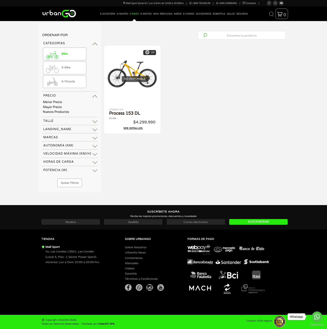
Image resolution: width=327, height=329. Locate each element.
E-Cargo (188, 14)
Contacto (249, 3)
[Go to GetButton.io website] (317, 324)
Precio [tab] (49, 95)
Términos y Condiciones (141, 279)
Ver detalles (133, 128)
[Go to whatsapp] (317, 316)
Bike (56, 54)
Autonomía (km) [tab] (58, 145)
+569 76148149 (200, 3)
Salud (231, 14)
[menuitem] (108, 17)
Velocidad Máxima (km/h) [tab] (67, 153)
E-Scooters (107, 14)
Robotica (219, 14)
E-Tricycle (60, 81)
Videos (129, 268)
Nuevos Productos (56, 112)
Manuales (131, 263)
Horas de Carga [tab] (58, 162)
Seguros (242, 14)
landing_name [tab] (57, 129)
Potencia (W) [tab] (55, 170)
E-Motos (146, 14)
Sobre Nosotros (135, 247)
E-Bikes (134, 14)
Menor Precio (52, 102)
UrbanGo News (135, 252)
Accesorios (203, 14)
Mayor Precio (52, 107)
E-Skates (122, 14)
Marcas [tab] (50, 137)
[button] (271, 14)
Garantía (131, 273)
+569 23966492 (226, 3)
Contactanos (133, 258)
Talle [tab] (48, 121)
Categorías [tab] (54, 43)
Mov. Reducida (162, 14)
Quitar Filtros (70, 183)
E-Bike (57, 68)
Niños (178, 14)
